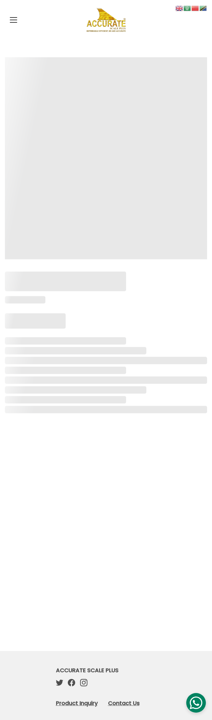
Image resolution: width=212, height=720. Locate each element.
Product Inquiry (77, 703)
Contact (119, 703)
